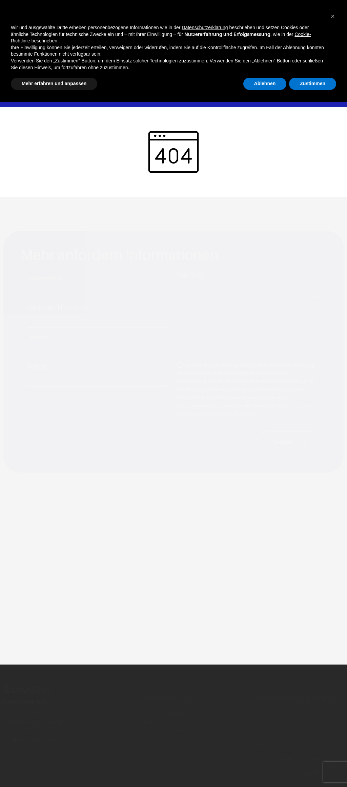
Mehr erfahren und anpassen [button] (54, 83)
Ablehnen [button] (265, 83)
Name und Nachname (60, 307)
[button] (332, 16)
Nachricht (190, 274)
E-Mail (38, 366)
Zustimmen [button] (312, 83)
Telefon (40, 337)
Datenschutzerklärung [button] (205, 27)
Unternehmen (48, 278)
